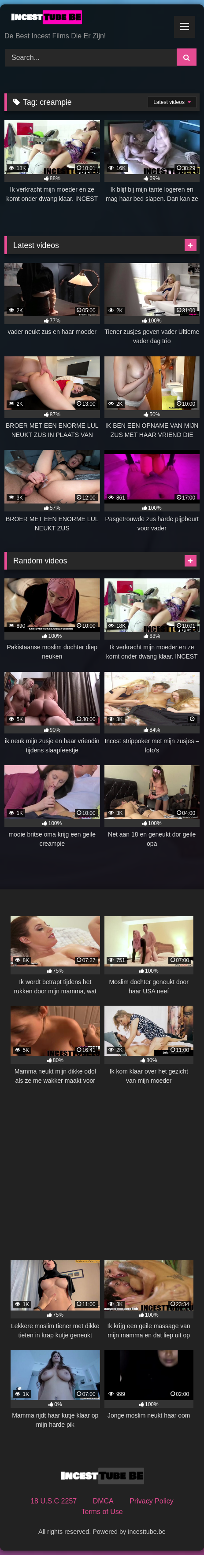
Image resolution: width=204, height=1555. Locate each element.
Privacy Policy (152, 1501)
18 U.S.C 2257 (53, 1501)
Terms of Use (101, 1511)
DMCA (103, 1501)
